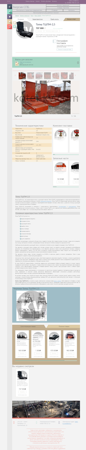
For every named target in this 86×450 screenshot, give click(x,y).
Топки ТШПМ (38, 15)
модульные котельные (45, 200)
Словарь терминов (63, 7)
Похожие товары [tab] (64, 326)
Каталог (38, 1)
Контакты (54, 1)
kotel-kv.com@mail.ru (74, 0)
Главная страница (30, 1)
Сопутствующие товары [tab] (28, 326)
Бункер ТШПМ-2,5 (76, 169)
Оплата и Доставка (46, 1)
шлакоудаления (72, 206)
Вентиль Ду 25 (75, 136)
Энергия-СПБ (20, 7)
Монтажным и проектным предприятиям (29, 10)
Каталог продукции (63, 5)
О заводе (54, 10)
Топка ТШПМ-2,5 (21, 379)
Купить (40, 30)
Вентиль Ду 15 (59, 136)
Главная (17, 15)
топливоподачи (62, 206)
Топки (32, 15)
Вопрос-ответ (71, 18)
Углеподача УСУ (54, 341)
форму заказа (57, 280)
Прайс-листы (55, 18)
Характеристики (38, 18)
